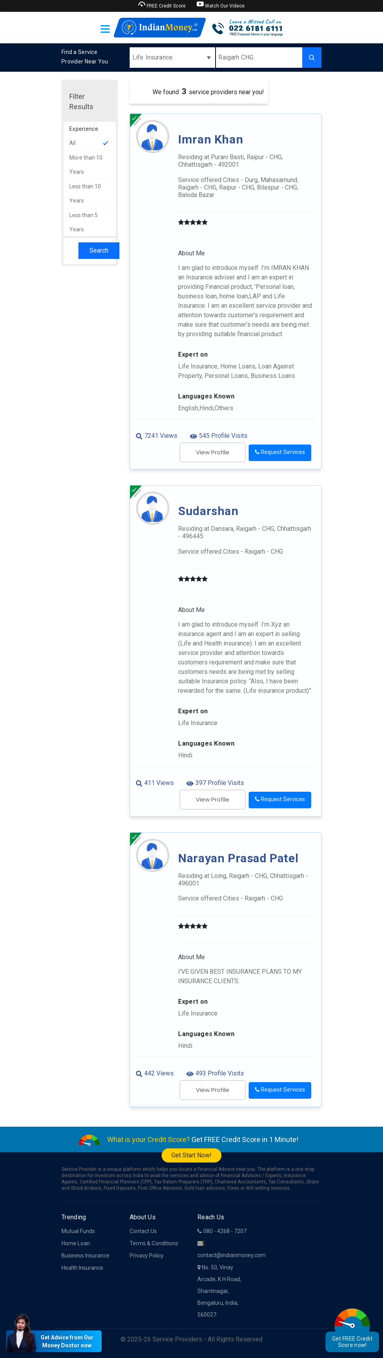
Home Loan (75, 1243)
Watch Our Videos (221, 4)
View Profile (212, 452)
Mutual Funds (78, 1231)
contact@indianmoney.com (225, 1249)
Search (98, 250)
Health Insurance (82, 1268)
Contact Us (143, 1231)
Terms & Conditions (154, 1243)
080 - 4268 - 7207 (222, 1231)
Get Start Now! (191, 1155)
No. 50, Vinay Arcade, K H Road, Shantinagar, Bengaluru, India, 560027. (219, 1291)
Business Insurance (85, 1255)
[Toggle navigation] (105, 29)
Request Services (280, 452)
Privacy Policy (147, 1255)
